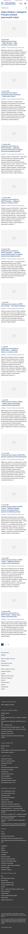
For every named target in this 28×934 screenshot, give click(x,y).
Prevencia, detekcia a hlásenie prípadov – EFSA (12, 727)
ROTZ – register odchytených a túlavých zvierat (12, 889)
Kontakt (3, 834)
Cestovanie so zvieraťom (7, 769)
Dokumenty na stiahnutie (7, 863)
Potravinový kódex (5, 856)
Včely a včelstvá (5, 799)
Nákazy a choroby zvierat (7, 675)
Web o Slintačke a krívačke (7, 704)
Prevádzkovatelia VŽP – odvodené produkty (11, 808)
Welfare (3, 689)
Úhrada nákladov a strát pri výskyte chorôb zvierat (13, 750)
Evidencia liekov (5, 893)
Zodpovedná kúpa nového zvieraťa (9, 767)
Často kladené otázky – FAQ (8, 782)
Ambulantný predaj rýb (6, 759)
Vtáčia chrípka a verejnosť (7, 752)
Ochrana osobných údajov (7, 884)
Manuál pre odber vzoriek (7, 733)
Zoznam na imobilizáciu (7, 731)
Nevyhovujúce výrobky (6, 663)
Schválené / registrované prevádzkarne (10, 865)
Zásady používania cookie (7, 882)
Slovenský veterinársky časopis (8, 861)
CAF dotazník (4, 852)
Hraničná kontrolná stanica (7, 836)
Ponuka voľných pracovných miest (15, 47)
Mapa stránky (4, 880)
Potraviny (3, 661)
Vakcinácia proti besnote (7, 774)
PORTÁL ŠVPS (4, 897)
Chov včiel (3, 765)
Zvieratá (3, 673)
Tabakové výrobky (5, 795)
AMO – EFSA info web (6, 725)
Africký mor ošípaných (6, 678)
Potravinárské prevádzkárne (8, 797)
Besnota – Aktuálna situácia (8, 761)
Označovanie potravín (6, 778)
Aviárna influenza (5, 682)
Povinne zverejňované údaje (8, 859)
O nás (2, 831)
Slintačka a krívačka (6, 671)
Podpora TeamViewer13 (7, 900)
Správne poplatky (5, 867)
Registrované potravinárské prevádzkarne (11, 806)
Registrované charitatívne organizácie (10, 804)
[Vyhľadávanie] (13, 8)
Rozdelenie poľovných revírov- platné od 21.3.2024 (13, 729)
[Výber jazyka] (21, 3)
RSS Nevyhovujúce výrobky (7, 878)
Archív (2, 715)
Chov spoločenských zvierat (8, 793)
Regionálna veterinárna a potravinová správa (12, 838)
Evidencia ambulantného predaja (9, 895)
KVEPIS (3, 887)
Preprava (3, 684)
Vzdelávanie (4, 846)
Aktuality (3, 47)
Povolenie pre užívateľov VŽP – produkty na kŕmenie (14, 814)
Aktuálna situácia (5, 713)
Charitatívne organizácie (7, 802)
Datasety (3, 850)
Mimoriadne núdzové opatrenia (8, 780)
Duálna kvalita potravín (6, 763)
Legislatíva (3, 854)
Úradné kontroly (5, 665)
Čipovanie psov (5, 771)
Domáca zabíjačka (5, 776)
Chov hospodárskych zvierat (8, 791)
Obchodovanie (4, 687)
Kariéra (3, 848)
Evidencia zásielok (5, 891)
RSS (2, 876)
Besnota (3, 680)
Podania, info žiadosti (6, 869)
